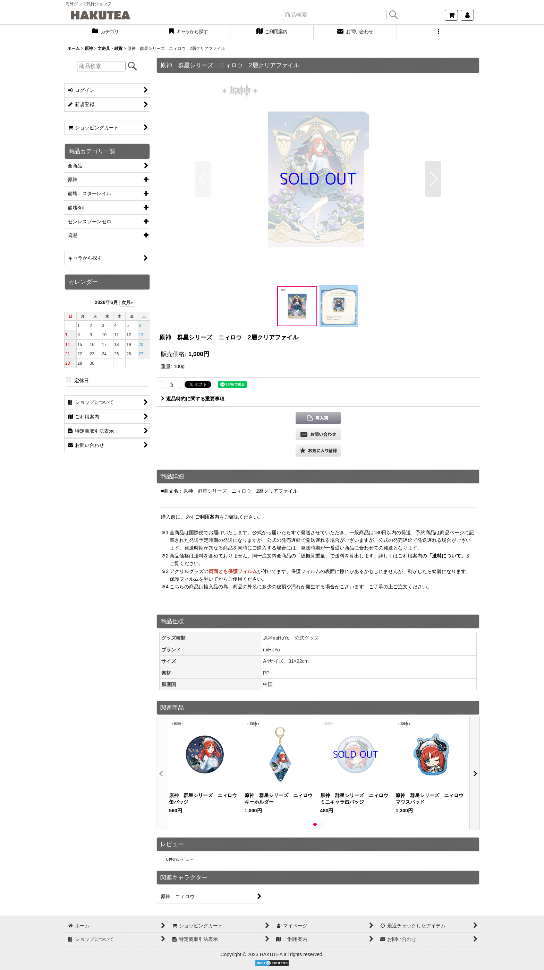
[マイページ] (467, 15)
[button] (438, 32)
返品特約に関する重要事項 (192, 398)
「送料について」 (446, 555)
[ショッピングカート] (451, 15)
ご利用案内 (207, 517)
